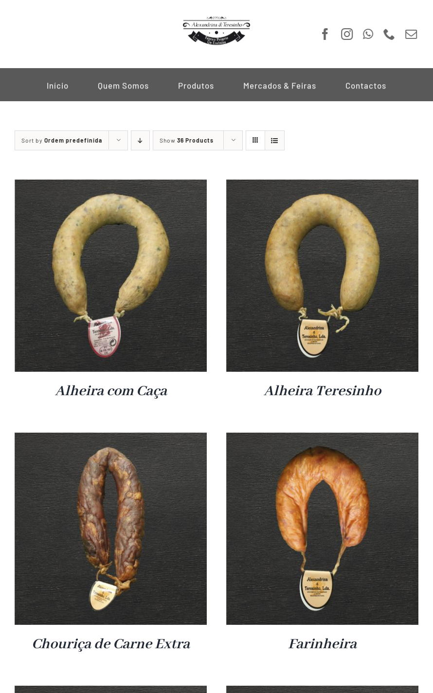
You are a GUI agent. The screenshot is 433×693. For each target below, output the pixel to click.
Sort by (61, 140)
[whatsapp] (367, 34)
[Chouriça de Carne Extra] (111, 439)
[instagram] (346, 34)
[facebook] (324, 34)
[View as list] (274, 140)
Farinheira (322, 644)
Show (187, 140)
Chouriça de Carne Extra (111, 644)
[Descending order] (140, 140)
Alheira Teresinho (322, 391)
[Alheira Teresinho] (322, 186)
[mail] (410, 34)
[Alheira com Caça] (111, 186)
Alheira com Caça (111, 391)
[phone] (388, 34)
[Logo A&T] (216, 18)
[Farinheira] (322, 439)
